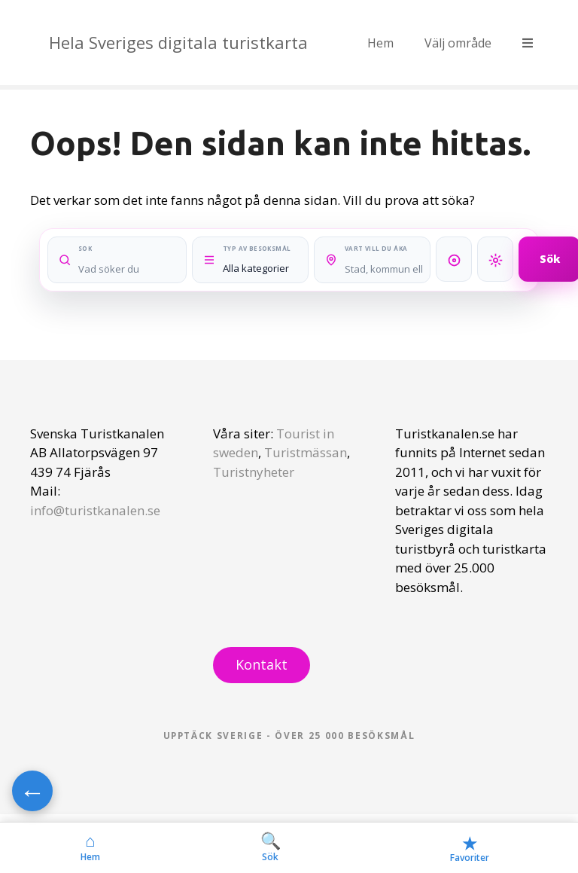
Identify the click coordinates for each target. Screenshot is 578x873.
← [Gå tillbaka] (32, 791)
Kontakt (261, 664)
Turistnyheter (253, 472)
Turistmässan (305, 452)
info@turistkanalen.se (95, 510)
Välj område (457, 43)
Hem (380, 43)
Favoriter (469, 848)
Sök (270, 847)
